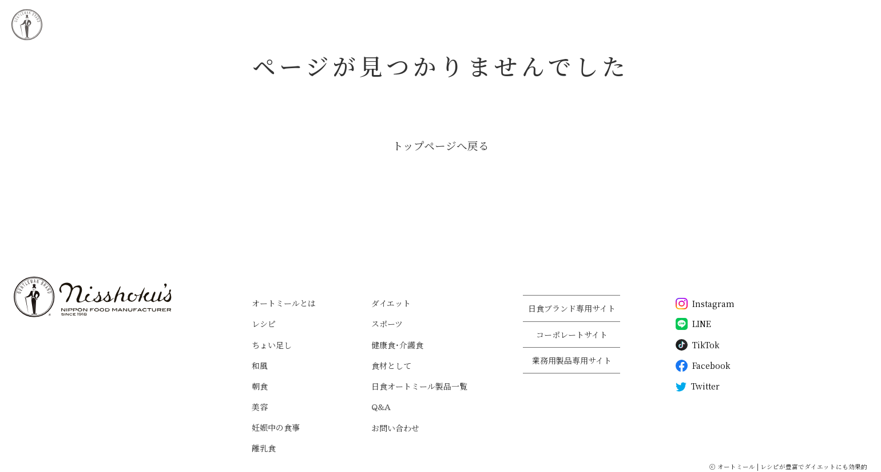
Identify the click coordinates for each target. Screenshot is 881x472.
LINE (693, 324)
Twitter (698, 386)
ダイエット (391, 303)
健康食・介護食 (397, 345)
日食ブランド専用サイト (572, 308)
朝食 (260, 386)
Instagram (705, 304)
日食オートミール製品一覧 (419, 386)
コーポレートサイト (572, 334)
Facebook (703, 366)
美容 (260, 406)
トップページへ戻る (440, 145)
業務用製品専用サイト (572, 360)
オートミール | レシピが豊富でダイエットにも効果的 (792, 466)
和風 (260, 365)
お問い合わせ (395, 428)
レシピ (264, 323)
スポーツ (387, 323)
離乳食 (264, 448)
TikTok (698, 345)
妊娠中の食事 (276, 427)
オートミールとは (284, 303)
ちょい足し (272, 345)
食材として (391, 365)
